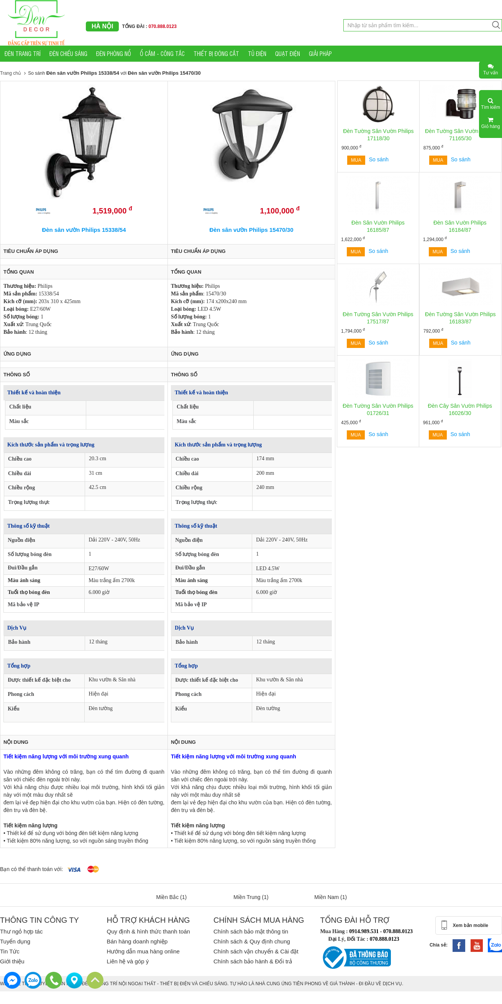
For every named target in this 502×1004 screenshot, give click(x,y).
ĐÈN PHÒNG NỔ (113, 53)
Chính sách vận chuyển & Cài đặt (256, 951)
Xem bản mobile (470, 925)
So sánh (379, 159)
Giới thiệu (12, 961)
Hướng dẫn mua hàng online (143, 951)
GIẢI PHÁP (320, 53)
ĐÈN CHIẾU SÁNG (68, 53)
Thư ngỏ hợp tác (21, 931)
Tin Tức (10, 951)
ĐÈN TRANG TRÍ (23, 53)
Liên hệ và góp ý (128, 961)
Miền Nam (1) (330, 897)
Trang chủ (10, 73)
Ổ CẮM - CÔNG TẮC (162, 53)
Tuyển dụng (15, 941)
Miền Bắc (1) (171, 897)
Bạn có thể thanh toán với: (31, 869)
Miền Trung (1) (250, 897)
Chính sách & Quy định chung (251, 941)
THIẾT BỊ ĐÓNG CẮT (216, 53)
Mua (356, 160)
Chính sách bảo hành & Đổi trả (252, 961)
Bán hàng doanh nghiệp (137, 941)
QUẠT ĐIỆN (287, 53)
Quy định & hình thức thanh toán (148, 931)
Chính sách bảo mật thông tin (250, 931)
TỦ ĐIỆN (257, 53)
